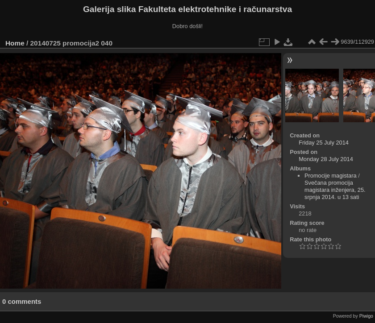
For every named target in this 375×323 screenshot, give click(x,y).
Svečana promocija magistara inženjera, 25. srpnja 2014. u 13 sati (335, 189)
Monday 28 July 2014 (326, 159)
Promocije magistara (330, 175)
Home (15, 43)
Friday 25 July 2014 (324, 142)
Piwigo (366, 316)
